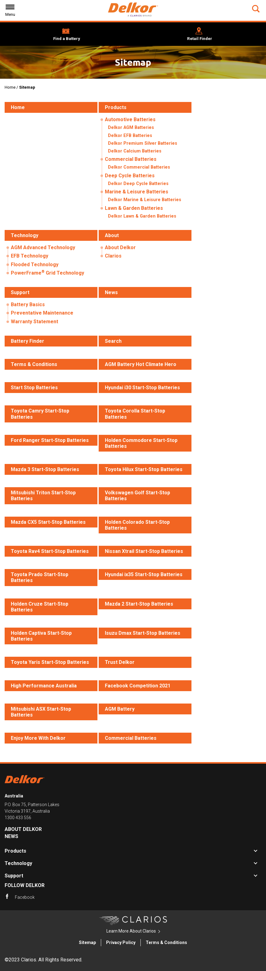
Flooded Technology (34, 264)
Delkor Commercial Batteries (139, 167)
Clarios (113, 256)
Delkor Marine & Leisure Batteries (144, 199)
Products (15, 851)
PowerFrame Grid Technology (47, 272)
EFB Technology (29, 256)
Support (14, 876)
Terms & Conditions (166, 942)
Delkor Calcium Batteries (134, 151)
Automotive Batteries (130, 119)
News (11, 836)
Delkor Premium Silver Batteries (142, 143)
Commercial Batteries (131, 159)
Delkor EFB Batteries (130, 135)
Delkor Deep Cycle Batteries (138, 183)
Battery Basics (28, 304)
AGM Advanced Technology (43, 247)
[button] (256, 8)
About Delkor (120, 247)
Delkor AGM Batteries (131, 127)
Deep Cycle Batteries (130, 176)
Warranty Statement (34, 321)
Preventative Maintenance (42, 313)
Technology (18, 863)
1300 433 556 (18, 817)
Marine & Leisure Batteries (136, 192)
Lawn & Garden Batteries (134, 208)
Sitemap (87, 942)
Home (10, 87)
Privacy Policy (120, 942)
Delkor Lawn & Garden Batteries (142, 216)
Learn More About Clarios (131, 931)
